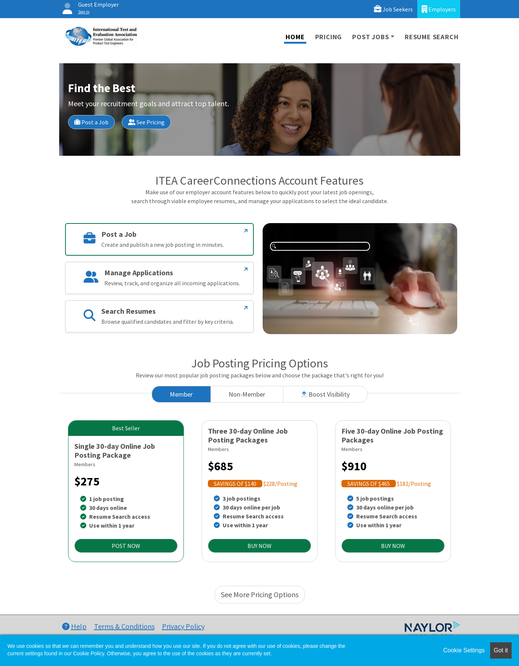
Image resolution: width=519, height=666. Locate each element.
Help (74, 626)
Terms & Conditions (124, 626)
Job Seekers (393, 9)
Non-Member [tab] (247, 394)
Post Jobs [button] (370, 37)
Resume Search (431, 37)
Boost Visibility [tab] (325, 394)
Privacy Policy (183, 626)
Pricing (328, 37)
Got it (501, 650)
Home (295, 37)
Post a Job (91, 122)
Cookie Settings (464, 650)
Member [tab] (181, 394)
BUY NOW (259, 545)
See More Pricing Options (260, 594)
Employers (439, 9)
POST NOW (126, 545)
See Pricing (146, 122)
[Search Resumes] (246, 308)
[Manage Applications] (246, 269)
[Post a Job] (246, 231)
